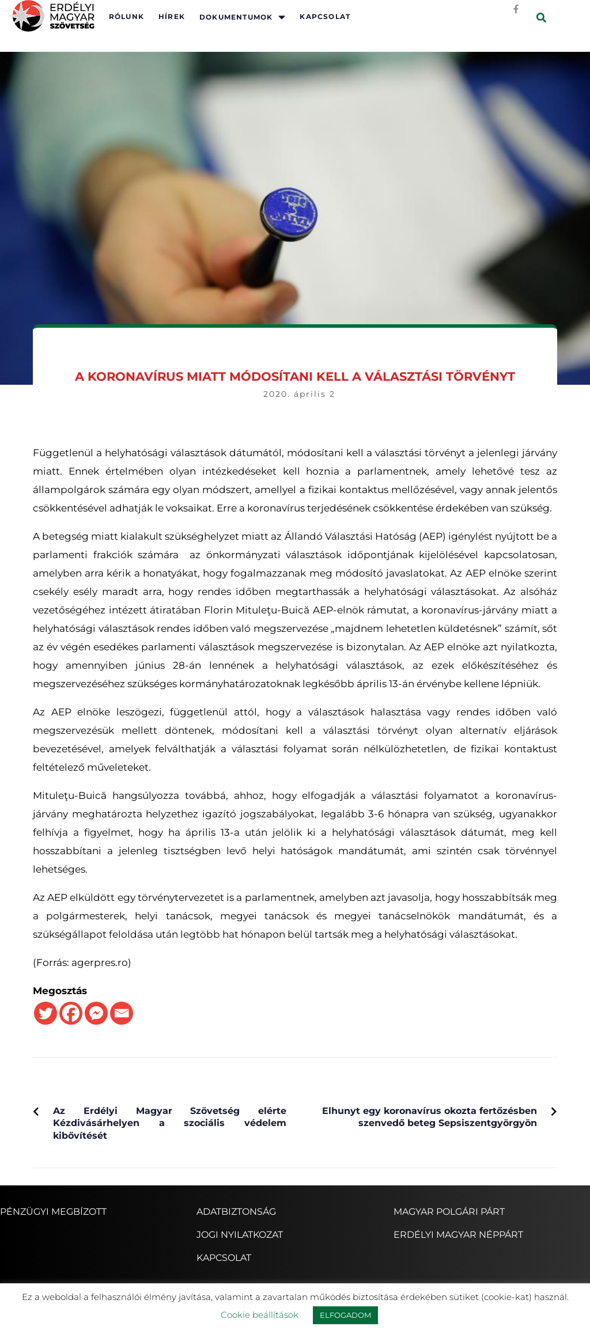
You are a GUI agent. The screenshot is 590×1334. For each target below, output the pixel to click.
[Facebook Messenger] (96, 1013)
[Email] (121, 1013)
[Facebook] (70, 1013)
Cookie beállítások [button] (259, 1314)
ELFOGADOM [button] (345, 1315)
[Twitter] (45, 1013)
